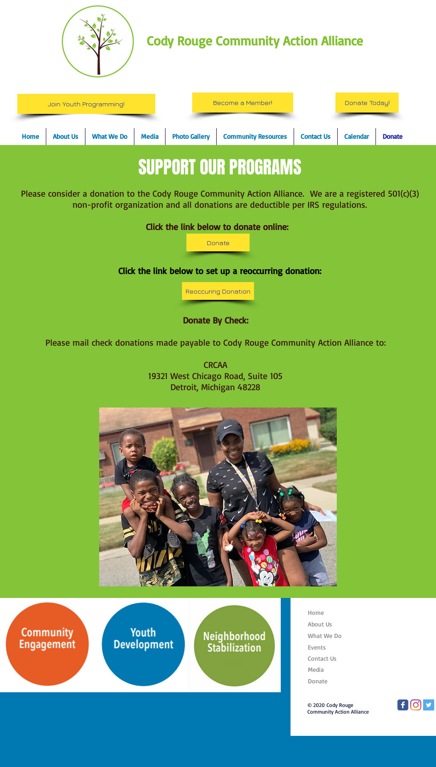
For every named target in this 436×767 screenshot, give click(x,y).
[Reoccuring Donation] (218, 291)
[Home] (329, 612)
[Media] (330, 669)
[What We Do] (330, 635)
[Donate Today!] (367, 103)
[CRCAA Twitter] (428, 704)
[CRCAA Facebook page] (402, 704)
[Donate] (218, 242)
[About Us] (330, 624)
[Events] (330, 647)
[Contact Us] (330, 658)
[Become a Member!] (242, 103)
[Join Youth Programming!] (86, 104)
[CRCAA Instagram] (415, 704)
